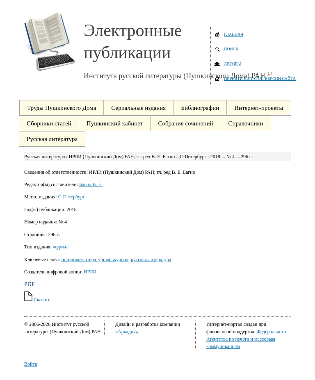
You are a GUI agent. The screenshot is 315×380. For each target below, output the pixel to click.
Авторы (232, 63)
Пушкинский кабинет (115, 123)
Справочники (245, 123)
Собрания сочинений (185, 123)
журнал (60, 247)
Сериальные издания (138, 108)
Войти (30, 364)
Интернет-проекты (258, 108)
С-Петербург (71, 197)
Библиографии (200, 108)
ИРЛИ (90, 272)
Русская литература (52, 139)
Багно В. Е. (91, 184)
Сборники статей (49, 123)
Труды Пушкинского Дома (61, 108)
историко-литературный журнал (94, 259)
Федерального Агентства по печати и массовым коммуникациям (246, 339)
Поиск (231, 49)
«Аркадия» (126, 331)
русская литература (151, 259)
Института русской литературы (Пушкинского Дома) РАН (174, 76)
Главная (233, 34)
